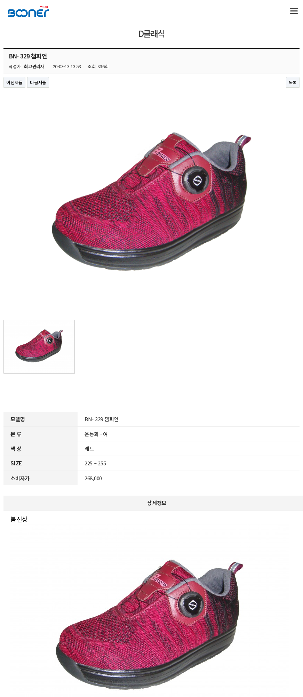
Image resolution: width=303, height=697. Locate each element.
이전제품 (14, 82)
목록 (293, 82)
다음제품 (38, 82)
